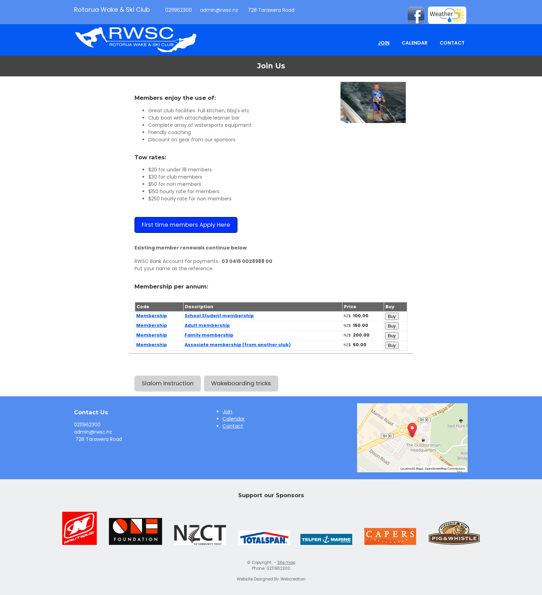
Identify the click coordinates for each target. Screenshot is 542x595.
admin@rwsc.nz (219, 10)
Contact (452, 42)
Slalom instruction (168, 383)
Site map (286, 562)
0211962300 (178, 10)
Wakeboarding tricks (241, 383)
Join (384, 42)
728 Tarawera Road (270, 10)
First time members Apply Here (186, 224)
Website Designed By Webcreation (271, 579)
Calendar (415, 42)
